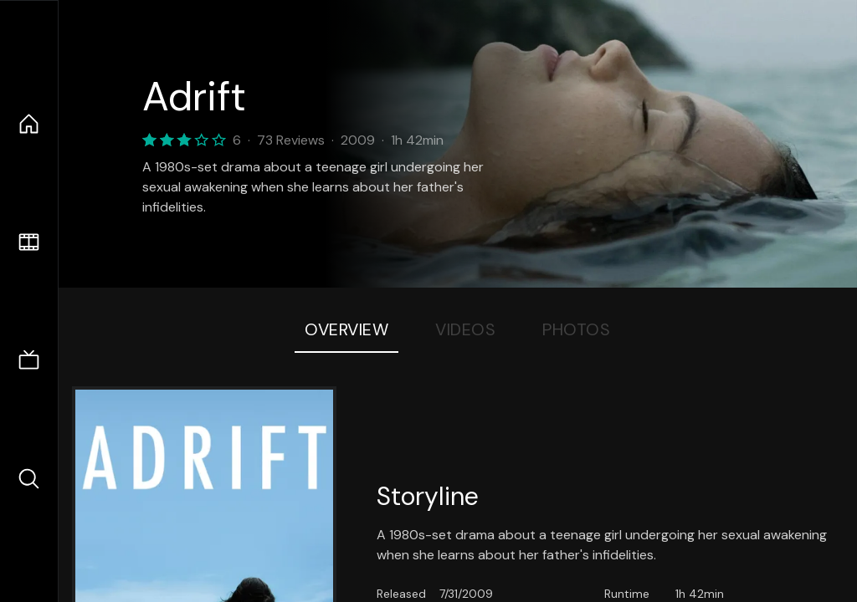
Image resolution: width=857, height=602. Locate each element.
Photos (576, 329)
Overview (346, 329)
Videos (465, 329)
